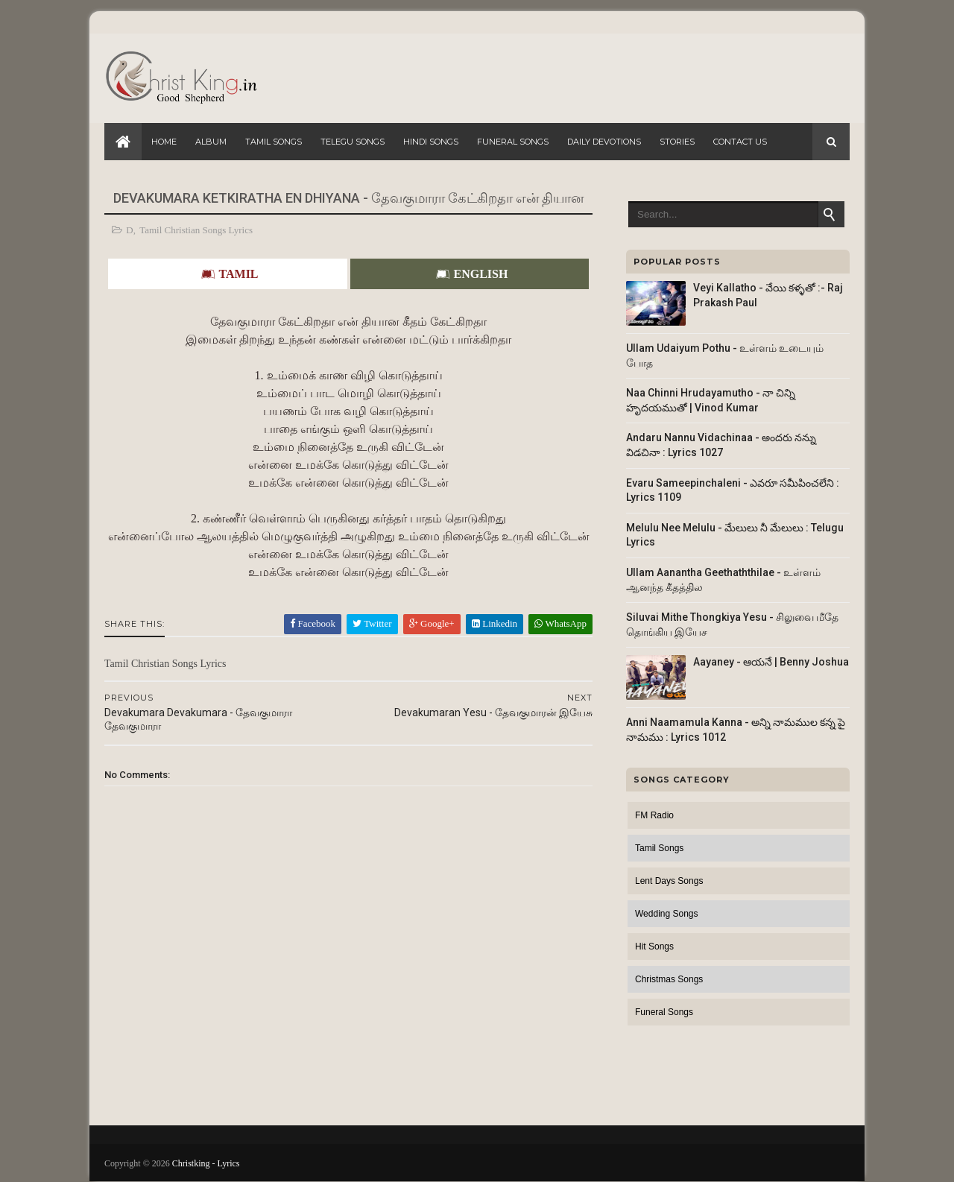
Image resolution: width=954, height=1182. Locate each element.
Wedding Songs (666, 913)
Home (164, 141)
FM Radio (654, 815)
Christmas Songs (669, 979)
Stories (677, 141)
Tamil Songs (273, 141)
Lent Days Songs (669, 881)
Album (211, 141)
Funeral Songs (513, 141)
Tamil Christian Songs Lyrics (196, 230)
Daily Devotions (604, 141)
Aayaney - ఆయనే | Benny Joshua (771, 662)
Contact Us (740, 141)
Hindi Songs (430, 141)
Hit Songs (654, 946)
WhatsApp (560, 623)
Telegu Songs (352, 141)
